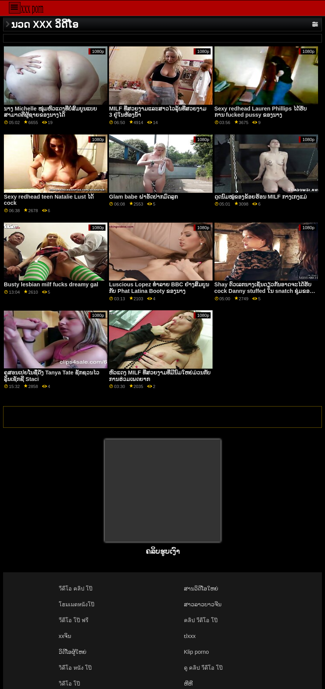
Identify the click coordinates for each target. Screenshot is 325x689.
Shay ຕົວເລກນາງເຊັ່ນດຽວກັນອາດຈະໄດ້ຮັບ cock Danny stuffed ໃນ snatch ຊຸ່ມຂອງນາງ (263, 290)
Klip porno (196, 652)
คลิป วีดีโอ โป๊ (201, 620)
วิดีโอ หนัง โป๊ (75, 668)
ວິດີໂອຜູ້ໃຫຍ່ (73, 652)
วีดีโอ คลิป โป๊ (75, 588)
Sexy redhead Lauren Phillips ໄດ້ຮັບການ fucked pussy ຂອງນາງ (260, 111)
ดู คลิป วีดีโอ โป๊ (203, 668)
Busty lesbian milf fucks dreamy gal (51, 284)
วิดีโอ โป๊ (69, 683)
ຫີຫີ (188, 683)
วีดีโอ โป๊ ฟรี (73, 620)
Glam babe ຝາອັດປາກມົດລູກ (143, 197)
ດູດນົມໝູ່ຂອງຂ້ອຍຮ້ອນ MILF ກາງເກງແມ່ (260, 197)
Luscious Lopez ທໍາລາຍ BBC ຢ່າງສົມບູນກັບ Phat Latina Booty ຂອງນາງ (159, 287)
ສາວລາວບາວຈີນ (202, 604)
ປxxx (190, 636)
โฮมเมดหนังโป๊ (76, 604)
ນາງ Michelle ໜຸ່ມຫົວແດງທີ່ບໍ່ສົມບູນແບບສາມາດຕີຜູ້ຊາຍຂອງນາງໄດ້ (50, 111)
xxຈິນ (65, 636)
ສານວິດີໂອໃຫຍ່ (201, 588)
